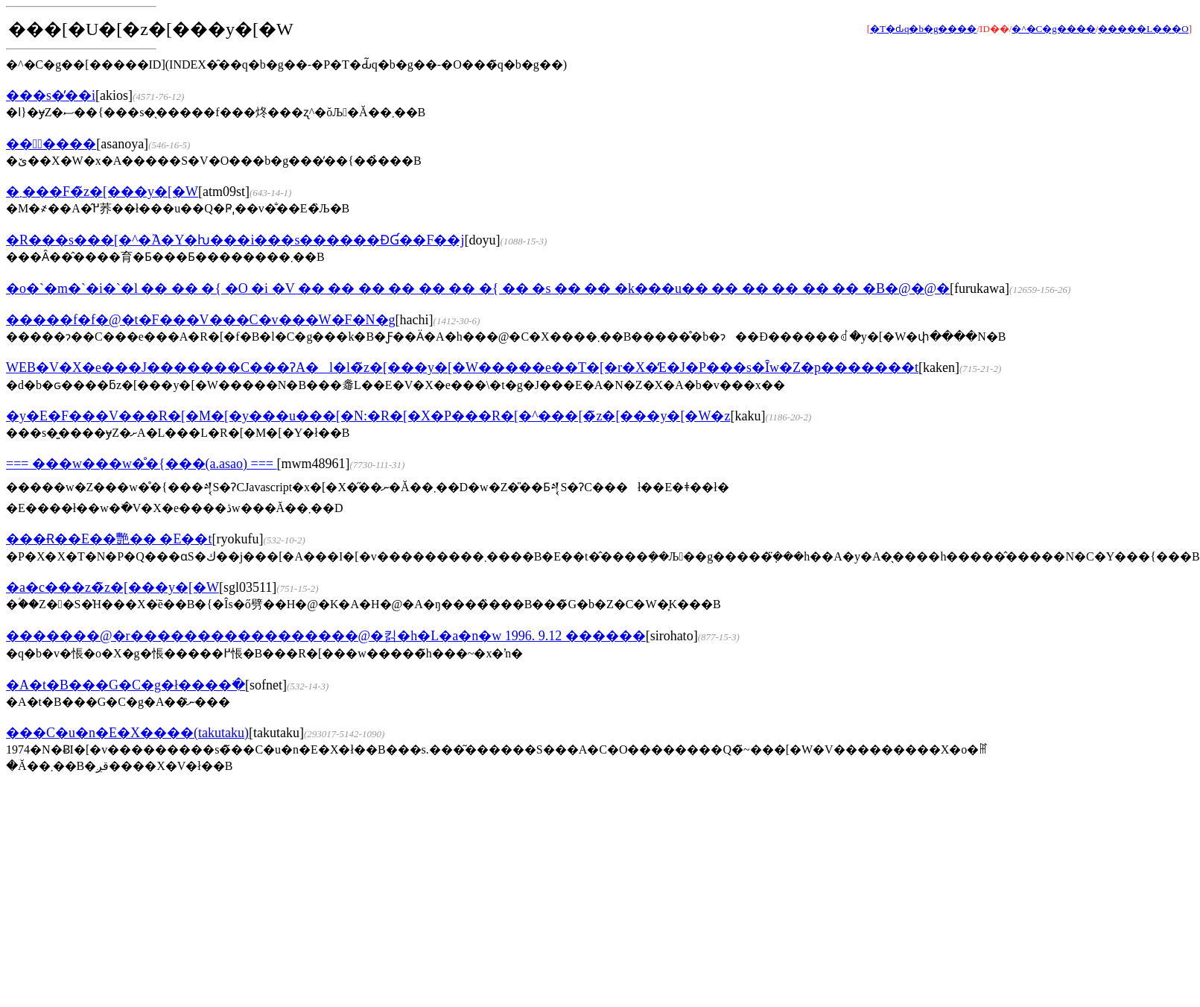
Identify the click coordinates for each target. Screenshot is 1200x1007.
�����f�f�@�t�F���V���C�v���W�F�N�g (201, 319)
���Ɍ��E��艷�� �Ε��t (109, 538)
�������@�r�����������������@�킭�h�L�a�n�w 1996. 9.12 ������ (326, 635)
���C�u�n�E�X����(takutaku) (127, 732)
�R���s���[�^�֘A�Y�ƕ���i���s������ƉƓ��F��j (235, 240)
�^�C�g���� (1053, 28)
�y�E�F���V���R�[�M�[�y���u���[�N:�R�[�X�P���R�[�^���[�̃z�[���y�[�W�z (368, 415)
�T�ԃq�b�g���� (923, 28)
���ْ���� (51, 143)
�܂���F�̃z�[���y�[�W (102, 191)
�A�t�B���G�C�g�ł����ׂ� (125, 685)
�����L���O (1143, 28)
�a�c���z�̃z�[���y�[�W (112, 587)
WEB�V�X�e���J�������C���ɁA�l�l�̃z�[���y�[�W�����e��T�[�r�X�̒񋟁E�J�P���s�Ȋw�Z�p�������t (462, 367)
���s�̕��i (50, 95)
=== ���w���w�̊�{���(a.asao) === (141, 463)
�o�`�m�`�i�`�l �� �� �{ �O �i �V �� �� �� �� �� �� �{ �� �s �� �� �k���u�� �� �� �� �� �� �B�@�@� (478, 288)
